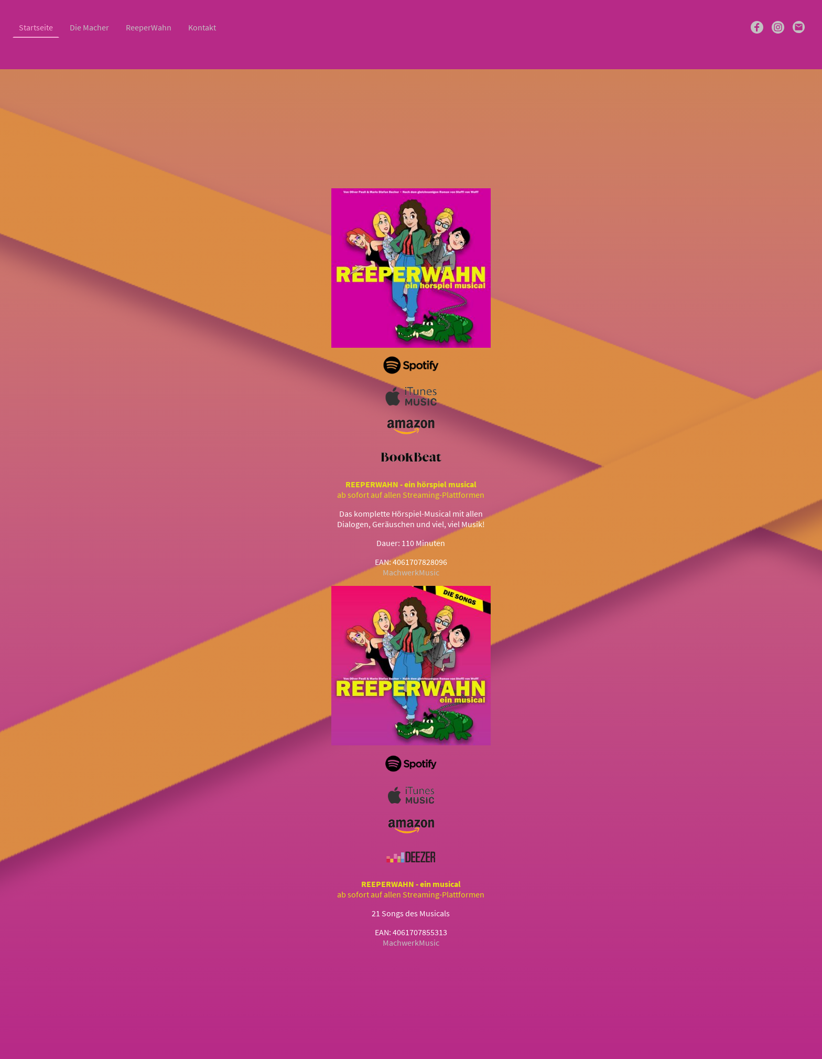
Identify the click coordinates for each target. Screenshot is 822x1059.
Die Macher (89, 27)
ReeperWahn (148, 27)
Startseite (36, 27)
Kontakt (202, 27)
